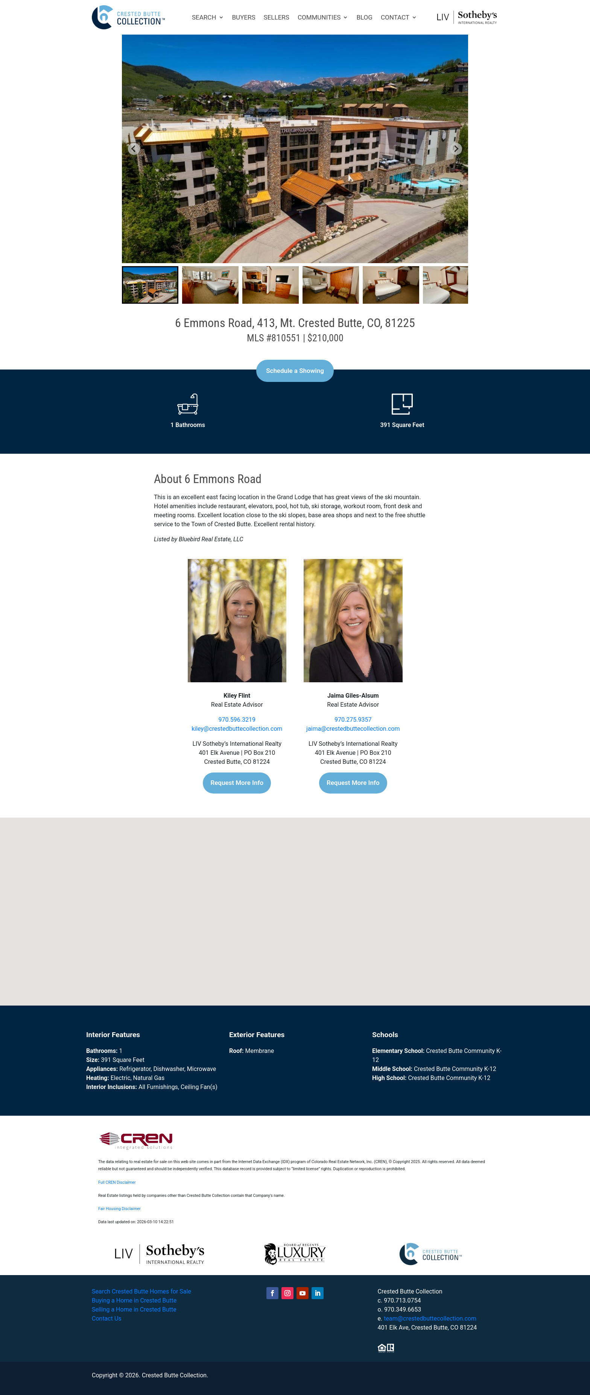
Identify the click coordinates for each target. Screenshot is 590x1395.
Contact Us (107, 1318)
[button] (150, 285)
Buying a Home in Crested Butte (134, 1300)
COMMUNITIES (319, 17)
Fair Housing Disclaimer (119, 1208)
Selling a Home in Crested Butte (134, 1309)
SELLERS (276, 17)
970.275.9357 (353, 719)
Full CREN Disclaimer (117, 1182)
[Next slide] (456, 149)
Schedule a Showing (295, 370)
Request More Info (236, 782)
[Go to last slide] (134, 149)
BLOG (364, 17)
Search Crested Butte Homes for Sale (141, 1291)
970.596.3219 (237, 719)
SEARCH (204, 17)
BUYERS (243, 17)
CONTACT (395, 17)
